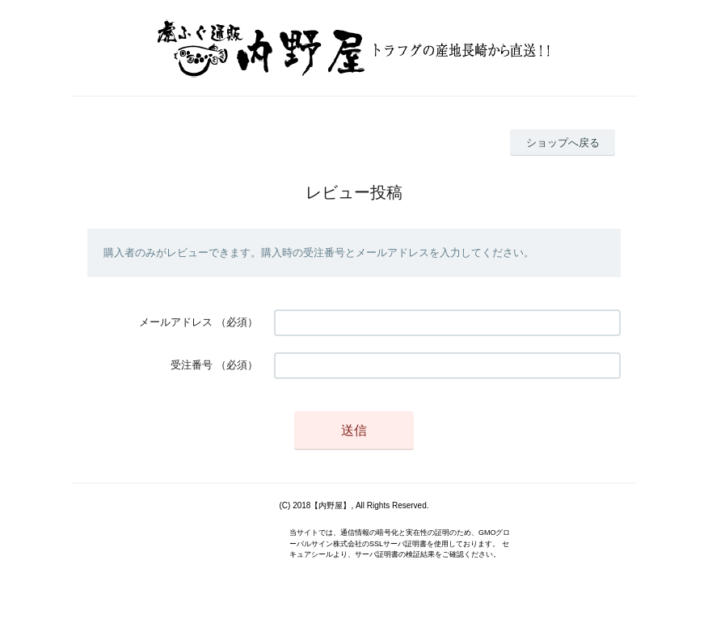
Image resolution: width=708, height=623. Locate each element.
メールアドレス (176, 322)
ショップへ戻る (563, 143)
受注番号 (192, 365)
